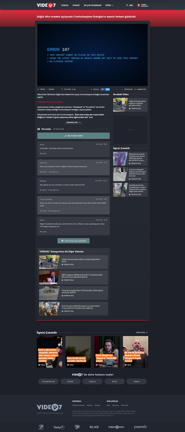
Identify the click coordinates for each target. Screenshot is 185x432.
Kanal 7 (41, 427)
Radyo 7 (59, 427)
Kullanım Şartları (78, 405)
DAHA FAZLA (141, 332)
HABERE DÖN (140, 89)
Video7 (42, 89)
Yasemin (140, 427)
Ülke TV (94, 427)
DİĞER (109, 5)
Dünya (70, 381)
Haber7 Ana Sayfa (142, 5)
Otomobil (124, 405)
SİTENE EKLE (127, 89)
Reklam (90, 405)
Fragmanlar (48, 381)
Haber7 (116, 427)
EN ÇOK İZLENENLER (92, 5)
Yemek (137, 381)
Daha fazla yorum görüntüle (73, 241)
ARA (129, 5)
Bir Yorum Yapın (74, 136)
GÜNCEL (65, 5)
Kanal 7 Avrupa (77, 427)
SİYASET (76, 5)
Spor (114, 381)
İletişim (97, 405)
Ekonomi (115, 405)
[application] (92, 55)
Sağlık (92, 381)
